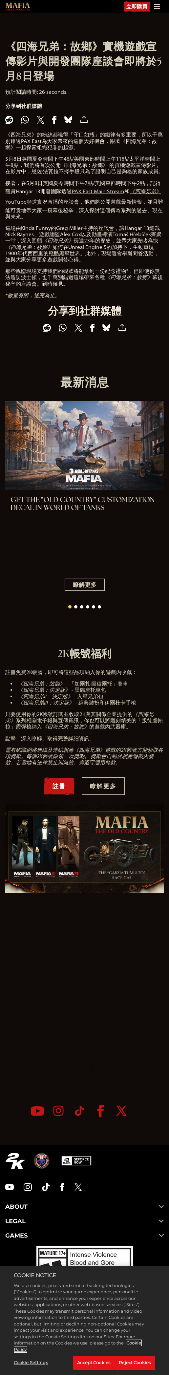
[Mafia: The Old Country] (17, 6)
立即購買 (136, 6)
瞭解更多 (84, 584)
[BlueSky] (68, 120)
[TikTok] (79, 1111)
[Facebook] (100, 1111)
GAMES (84, 1236)
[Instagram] (58, 1111)
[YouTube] (37, 1111)
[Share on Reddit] (9, 120)
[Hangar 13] (42, 1161)
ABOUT (84, 1207)
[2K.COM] (15, 1161)
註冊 (59, 786)
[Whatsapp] (25, 120)
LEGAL (84, 1221)
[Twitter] (121, 1111)
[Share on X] (40, 120)
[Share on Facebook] (54, 120)
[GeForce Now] (76, 1161)
